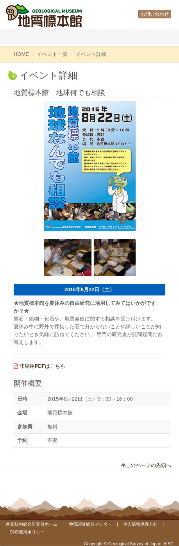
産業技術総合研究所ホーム (31, 524)
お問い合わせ (155, 14)
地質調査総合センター (90, 524)
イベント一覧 (52, 54)
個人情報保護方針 (140, 524)
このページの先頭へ (148, 465)
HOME (21, 54)
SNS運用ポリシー (27, 532)
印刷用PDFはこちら (42, 366)
